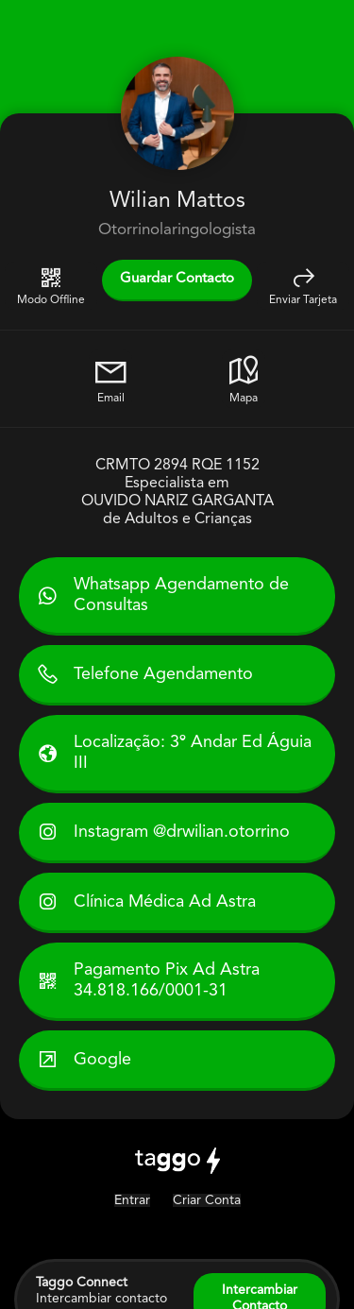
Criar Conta (207, 1200)
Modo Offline (51, 285)
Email (110, 378)
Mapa (243, 378)
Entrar (132, 1200)
